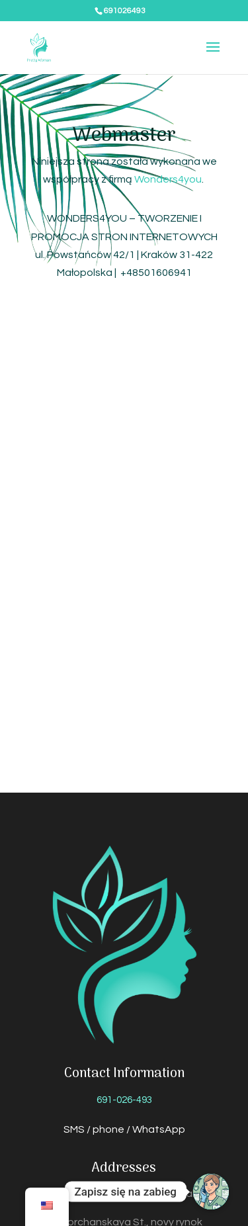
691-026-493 (124, 1100)
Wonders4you (168, 179)
